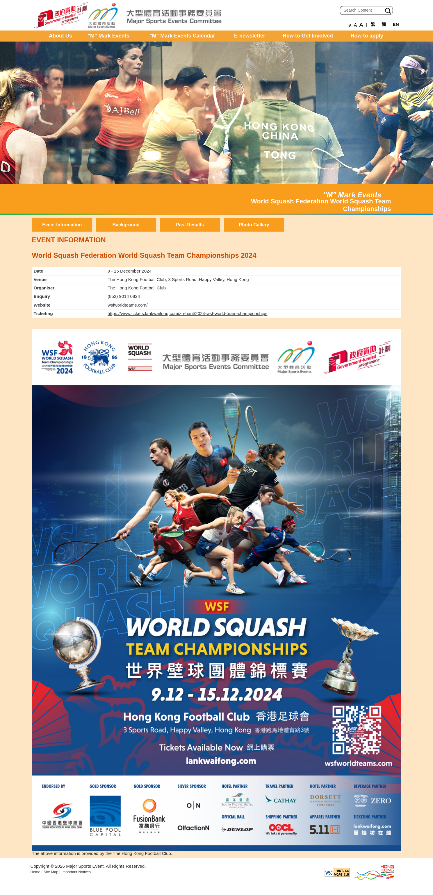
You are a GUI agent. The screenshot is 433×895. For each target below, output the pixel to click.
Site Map (51, 872)
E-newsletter (249, 36)
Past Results (190, 224)
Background (126, 224)
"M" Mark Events (108, 36)
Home (35, 872)
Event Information (62, 224)
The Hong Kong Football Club (137, 287)
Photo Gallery (254, 224)
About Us (60, 36)
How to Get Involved (308, 36)
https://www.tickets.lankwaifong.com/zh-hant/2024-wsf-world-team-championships (188, 313)
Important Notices (76, 872)
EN (396, 24)
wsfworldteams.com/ (128, 304)
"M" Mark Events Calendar (182, 36)
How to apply (367, 36)
